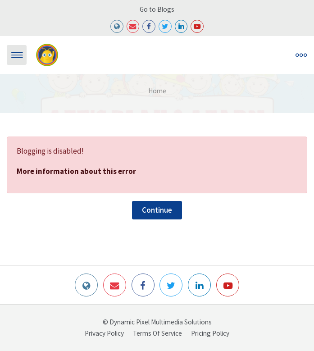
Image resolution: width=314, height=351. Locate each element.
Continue (157, 210)
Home (157, 91)
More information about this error (76, 171)
